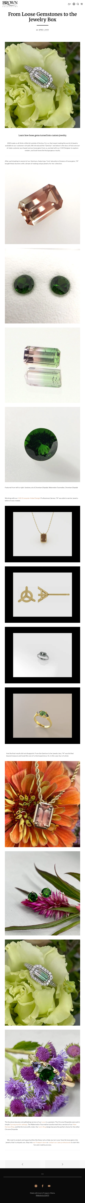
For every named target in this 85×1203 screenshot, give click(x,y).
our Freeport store (39, 1142)
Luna (43, 1122)
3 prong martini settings (18, 1124)
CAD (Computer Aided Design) (29, 498)
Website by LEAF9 (42, 1195)
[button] (69, 4)
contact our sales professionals (60, 1142)
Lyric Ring (42, 1127)
